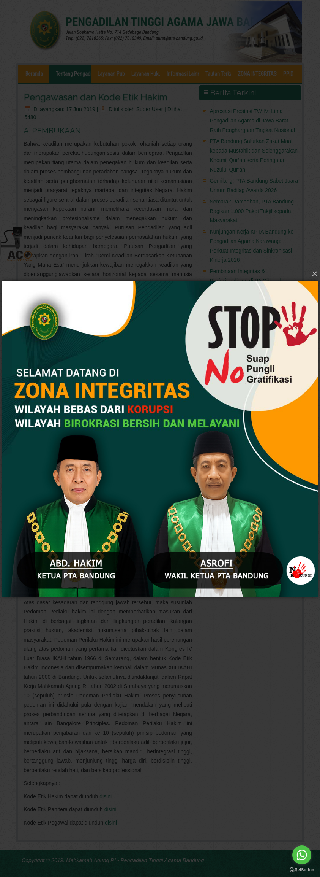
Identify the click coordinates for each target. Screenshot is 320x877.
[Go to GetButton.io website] (302, 869)
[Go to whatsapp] (301, 854)
